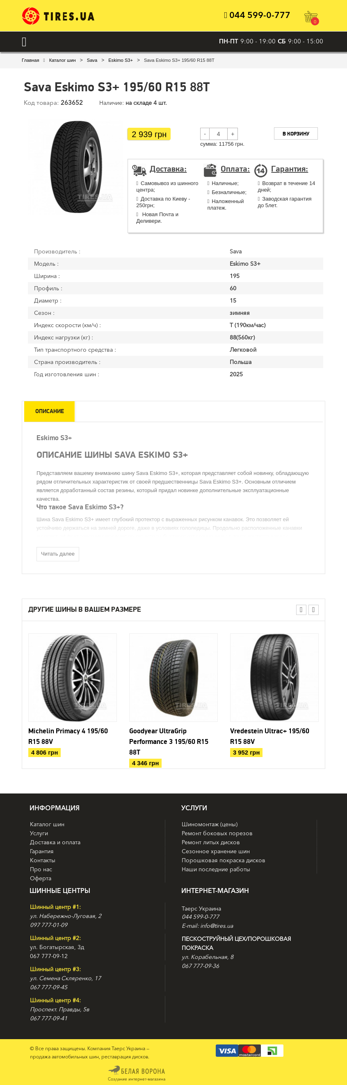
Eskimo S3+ (120, 59)
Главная (30, 59)
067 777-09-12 (49, 955)
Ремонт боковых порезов (217, 832)
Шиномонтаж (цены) (209, 823)
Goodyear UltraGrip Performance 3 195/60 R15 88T (168, 741)
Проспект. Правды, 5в (59, 1009)
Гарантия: (289, 169)
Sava (92, 59)
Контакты (42, 859)
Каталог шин (62, 59)
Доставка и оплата (55, 841)
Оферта (40, 878)
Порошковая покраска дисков (223, 859)
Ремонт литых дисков (211, 841)
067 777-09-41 (48, 1018)
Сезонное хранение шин (216, 850)
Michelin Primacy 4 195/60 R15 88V (68, 736)
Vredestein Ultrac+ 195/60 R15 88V (269, 736)
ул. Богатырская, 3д (57, 946)
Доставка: (168, 169)
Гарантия (42, 850)
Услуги (39, 832)
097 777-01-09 (48, 924)
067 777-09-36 (200, 965)
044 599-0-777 (254, 15)
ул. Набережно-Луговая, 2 (65, 915)
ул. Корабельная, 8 (207, 956)
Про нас (41, 869)
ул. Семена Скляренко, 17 (65, 977)
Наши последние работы (216, 869)
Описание (51, 411)
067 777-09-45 (48, 986)
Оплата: (235, 169)
